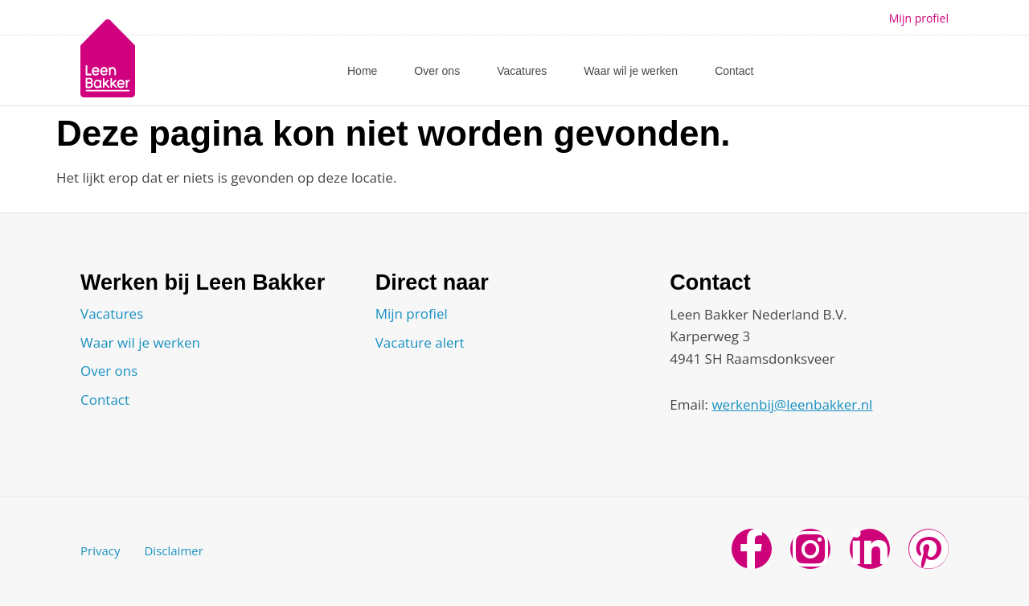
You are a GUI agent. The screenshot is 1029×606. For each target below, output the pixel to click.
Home (362, 70)
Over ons (437, 70)
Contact (734, 70)
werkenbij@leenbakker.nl (791, 404)
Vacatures (522, 70)
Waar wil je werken (631, 70)
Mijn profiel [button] (919, 18)
